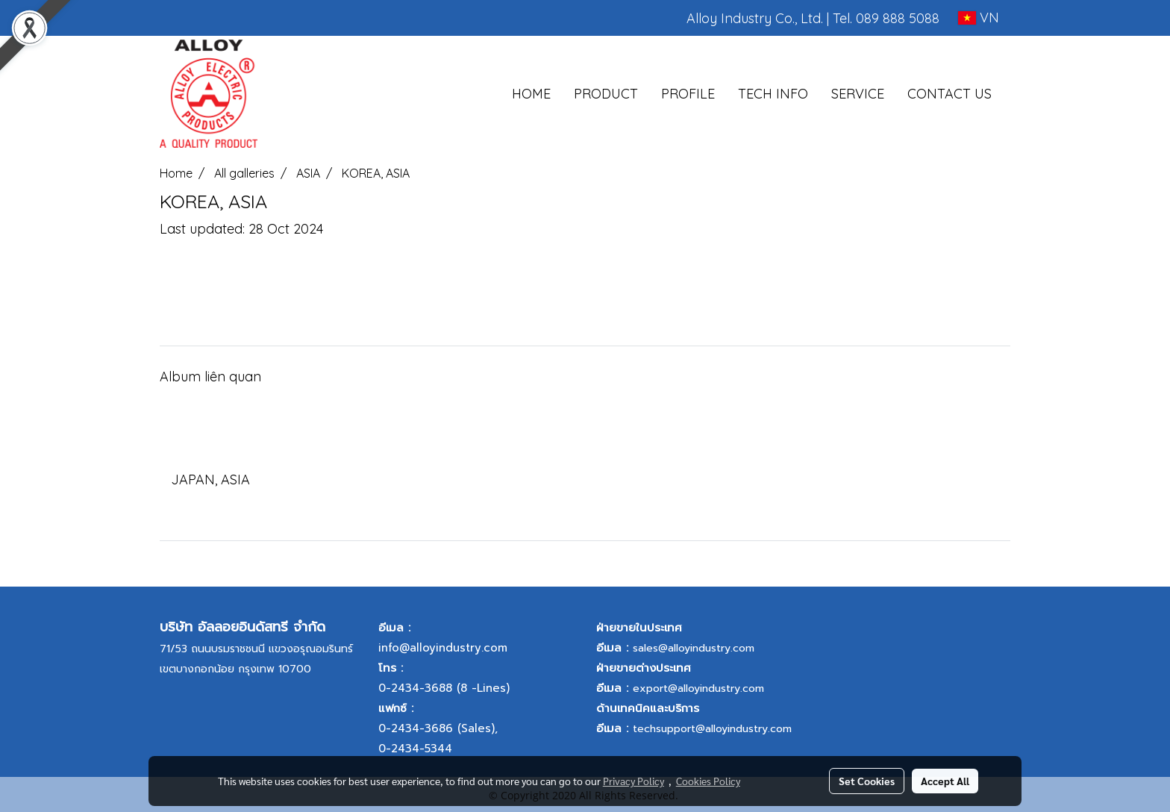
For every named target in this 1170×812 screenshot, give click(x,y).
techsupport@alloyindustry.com (712, 729)
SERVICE (857, 93)
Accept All (945, 780)
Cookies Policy (708, 780)
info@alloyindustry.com (442, 648)
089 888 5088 (897, 18)
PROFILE (688, 93)
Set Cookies (867, 780)
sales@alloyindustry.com (693, 648)
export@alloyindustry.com (698, 688)
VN (978, 17)
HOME (531, 93)
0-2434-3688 (415, 688)
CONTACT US (949, 93)
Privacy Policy (633, 780)
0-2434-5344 (415, 748)
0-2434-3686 (415, 728)
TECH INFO (773, 93)
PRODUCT (606, 93)
